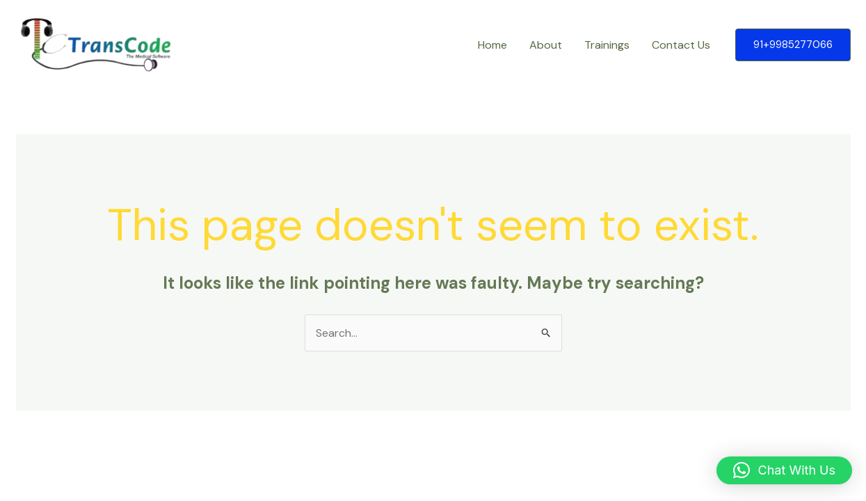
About (545, 45)
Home (492, 45)
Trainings (607, 45)
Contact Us (681, 45)
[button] (793, 45)
